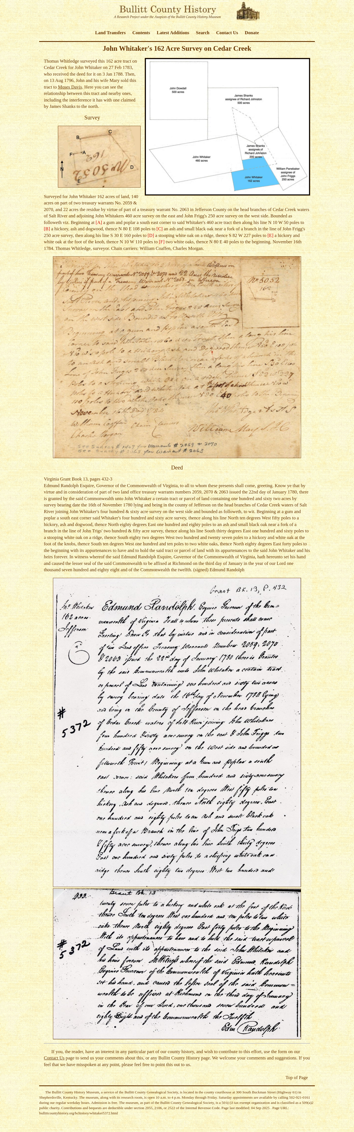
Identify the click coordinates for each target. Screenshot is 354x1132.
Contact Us (227, 32)
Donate (252, 32)
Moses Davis (70, 87)
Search (203, 32)
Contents (141, 32)
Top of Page (297, 1077)
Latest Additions (173, 32)
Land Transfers (110, 32)
